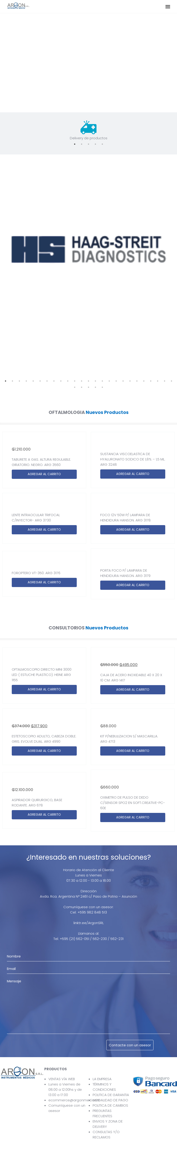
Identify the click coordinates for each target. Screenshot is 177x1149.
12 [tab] (81, 381)
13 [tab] (88, 381)
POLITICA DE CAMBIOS (110, 1105)
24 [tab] (164, 381)
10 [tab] (67, 381)
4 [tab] (95, 144)
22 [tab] (150, 381)
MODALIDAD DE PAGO (110, 1100)
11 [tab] (74, 381)
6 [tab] (40, 381)
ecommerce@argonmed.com (74, 1100)
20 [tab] (137, 381)
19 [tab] (130, 381)
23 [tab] (157, 381)
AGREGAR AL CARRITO (44, 474)
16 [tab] (109, 381)
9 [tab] (61, 381)
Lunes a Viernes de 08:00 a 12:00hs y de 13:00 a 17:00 (65, 1089)
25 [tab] (171, 381)
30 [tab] (102, 387)
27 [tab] (81, 387)
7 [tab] (47, 381)
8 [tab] (54, 381)
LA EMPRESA (102, 1078)
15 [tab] (102, 381)
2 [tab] (81, 144)
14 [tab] (95, 381)
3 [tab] (88, 144)
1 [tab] (74, 144)
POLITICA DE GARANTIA (111, 1094)
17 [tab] (116, 381)
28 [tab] (88, 387)
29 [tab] (95, 387)
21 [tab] (144, 381)
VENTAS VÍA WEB (61, 1078)
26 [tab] (74, 387)
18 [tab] (123, 381)
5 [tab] (102, 144)
